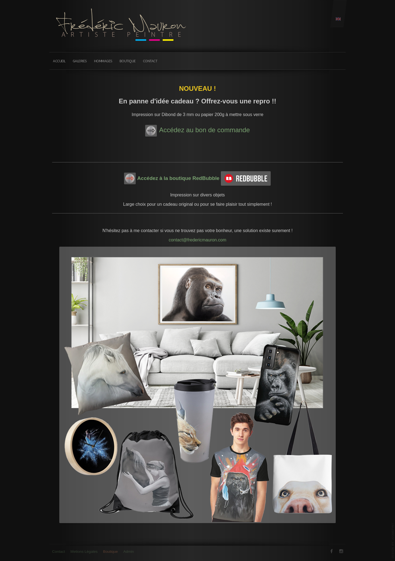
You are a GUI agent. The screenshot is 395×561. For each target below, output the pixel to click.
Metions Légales (84, 553)
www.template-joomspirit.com (393, 540)
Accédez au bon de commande (204, 130)
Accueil (59, 60)
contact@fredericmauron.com (197, 240)
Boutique (128, 60)
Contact (150, 60)
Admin (128, 553)
